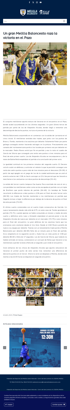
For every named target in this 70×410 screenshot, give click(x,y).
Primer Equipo (17, 315)
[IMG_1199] (35, 63)
